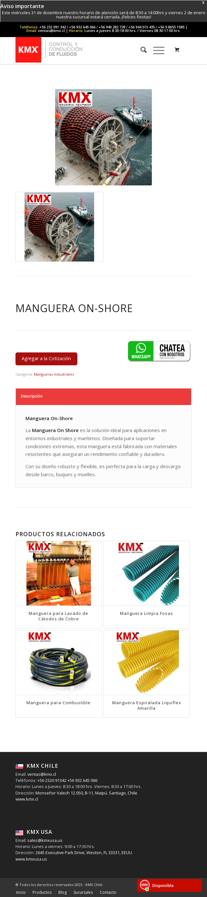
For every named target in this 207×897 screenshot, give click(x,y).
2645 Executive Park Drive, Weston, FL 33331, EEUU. (84, 852)
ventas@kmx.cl (41, 774)
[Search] (140, 50)
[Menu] (155, 50)
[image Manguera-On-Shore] (59, 227)
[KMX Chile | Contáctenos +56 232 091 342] (85, 50)
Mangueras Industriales (54, 374)
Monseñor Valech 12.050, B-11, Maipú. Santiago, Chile (85, 793)
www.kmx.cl (26, 799)
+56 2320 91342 (51, 780)
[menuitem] (140, 50)
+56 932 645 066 (81, 780)
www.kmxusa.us (31, 859)
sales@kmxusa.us (44, 840)
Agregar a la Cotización (46, 358)
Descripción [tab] (32, 396)
